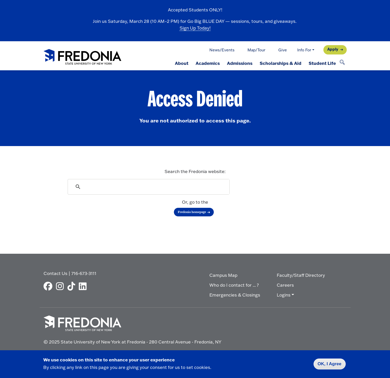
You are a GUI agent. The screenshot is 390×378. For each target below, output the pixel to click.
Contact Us (55, 273)
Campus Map (223, 275)
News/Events (222, 49)
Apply (332, 49)
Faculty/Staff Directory (301, 275)
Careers (285, 285)
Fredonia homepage (192, 212)
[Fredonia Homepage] (82, 57)
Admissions (239, 63)
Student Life (322, 63)
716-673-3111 (83, 273)
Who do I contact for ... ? (234, 285)
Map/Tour (256, 49)
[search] (149, 187)
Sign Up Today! (195, 28)
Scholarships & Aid (280, 63)
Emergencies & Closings (234, 295)
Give (282, 49)
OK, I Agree (330, 363)
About (181, 63)
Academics (208, 63)
